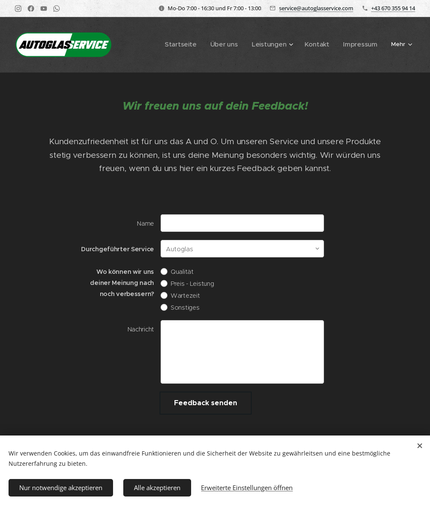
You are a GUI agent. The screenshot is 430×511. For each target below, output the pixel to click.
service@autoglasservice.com (316, 8)
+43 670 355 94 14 (393, 8)
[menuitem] (153, 44)
